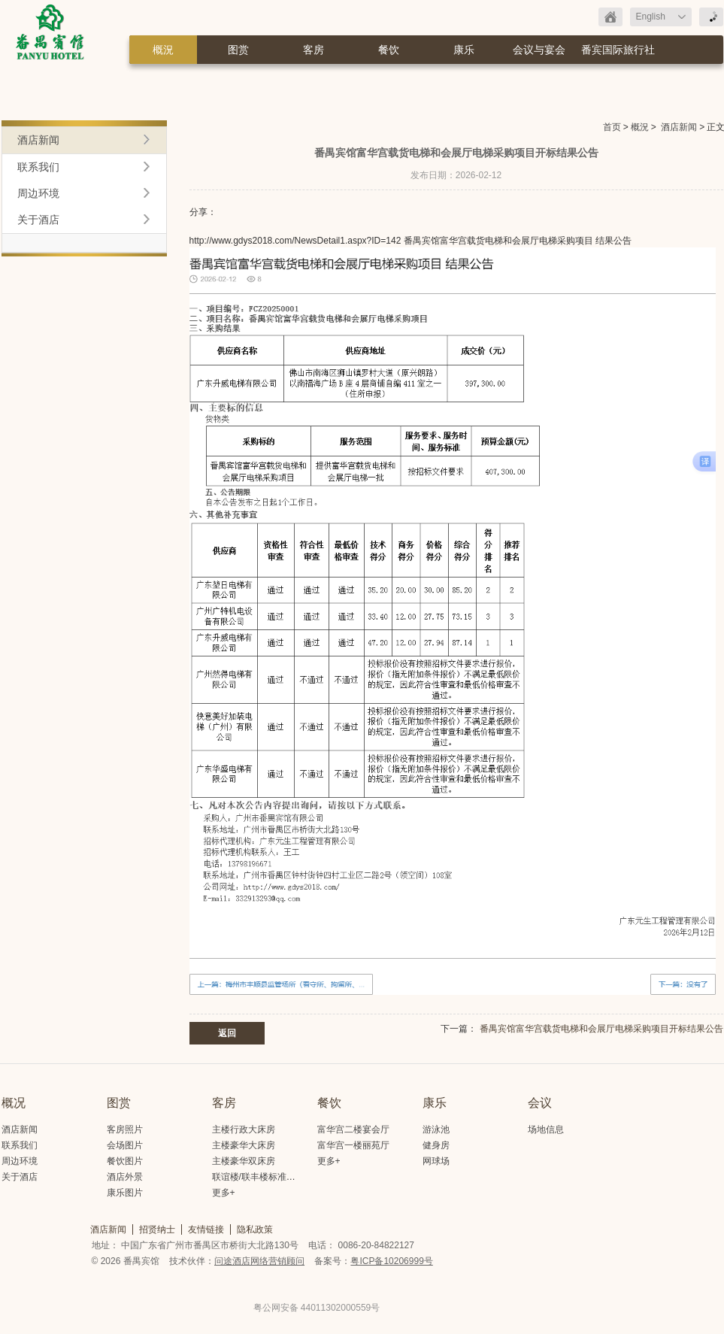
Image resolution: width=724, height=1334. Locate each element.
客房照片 (125, 1129)
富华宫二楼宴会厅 (353, 1129)
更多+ (223, 1192)
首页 (612, 127)
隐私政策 (255, 1229)
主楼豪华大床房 (243, 1145)
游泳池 (436, 1129)
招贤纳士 (157, 1229)
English (650, 16)
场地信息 (546, 1129)
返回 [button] (227, 1033)
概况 (14, 1102)
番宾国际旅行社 (618, 50)
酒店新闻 (679, 127)
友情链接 (206, 1229)
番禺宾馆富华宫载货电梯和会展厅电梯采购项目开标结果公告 (601, 1028)
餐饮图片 (125, 1161)
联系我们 (38, 167)
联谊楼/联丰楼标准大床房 (263, 1177)
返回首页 (610, 17)
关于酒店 (38, 220)
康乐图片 (125, 1192)
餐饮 (388, 50)
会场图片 (125, 1145)
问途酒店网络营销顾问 (259, 1261)
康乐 (463, 50)
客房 (313, 50)
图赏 (238, 50)
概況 (163, 50)
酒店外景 (125, 1177)
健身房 (436, 1145)
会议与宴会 (539, 50)
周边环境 (38, 193)
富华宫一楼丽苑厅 (353, 1145)
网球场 (436, 1161)
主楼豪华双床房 (243, 1161)
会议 (540, 1102)
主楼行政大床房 (243, 1129)
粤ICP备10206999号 (391, 1261)
